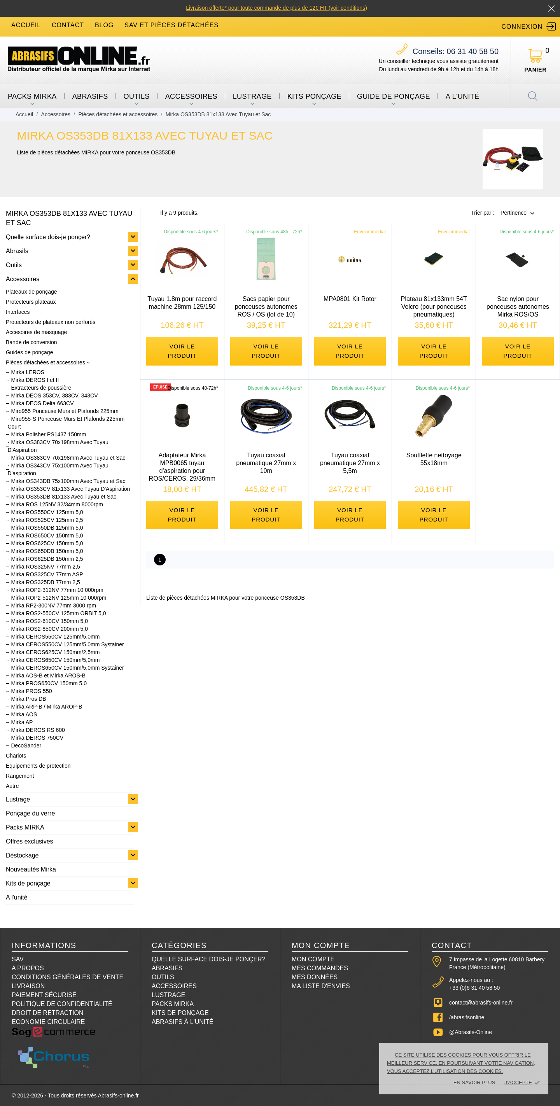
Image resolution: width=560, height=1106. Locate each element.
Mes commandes (320, 968)
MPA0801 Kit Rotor (350, 299)
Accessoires (191, 96)
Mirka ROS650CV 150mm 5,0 (47, 535)
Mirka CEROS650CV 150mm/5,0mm (55, 660)
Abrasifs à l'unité (183, 1021)
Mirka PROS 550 (31, 691)
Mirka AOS (24, 714)
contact (68, 25)
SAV (18, 959)
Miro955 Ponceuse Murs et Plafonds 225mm (64, 411)
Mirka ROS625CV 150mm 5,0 (47, 543)
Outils (137, 96)
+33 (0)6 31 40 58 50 (474, 988)
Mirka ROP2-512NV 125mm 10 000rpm (58, 598)
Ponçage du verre (30, 813)
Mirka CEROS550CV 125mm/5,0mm (55, 637)
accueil (26, 25)
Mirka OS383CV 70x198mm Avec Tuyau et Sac (68, 458)
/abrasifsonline (466, 1017)
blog (104, 25)
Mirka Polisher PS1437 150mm (48, 434)
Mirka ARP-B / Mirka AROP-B (46, 707)
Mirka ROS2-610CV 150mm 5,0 (49, 621)
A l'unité (463, 96)
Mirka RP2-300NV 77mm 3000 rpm (53, 605)
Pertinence (513, 213)
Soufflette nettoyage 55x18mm (434, 460)
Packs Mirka (173, 1004)
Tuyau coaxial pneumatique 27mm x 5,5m (350, 464)
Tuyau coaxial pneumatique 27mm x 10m (266, 464)
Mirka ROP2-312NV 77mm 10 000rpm (57, 590)
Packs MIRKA (32, 96)
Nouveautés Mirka (31, 869)
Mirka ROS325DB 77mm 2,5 (45, 582)
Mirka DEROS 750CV (37, 738)
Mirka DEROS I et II (35, 380)
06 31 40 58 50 (456, 51)
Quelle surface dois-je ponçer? (48, 237)
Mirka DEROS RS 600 (38, 730)
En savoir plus (474, 1082)
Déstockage (22, 855)
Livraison (28, 986)
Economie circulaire (48, 1021)
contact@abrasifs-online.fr (481, 1002)
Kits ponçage (314, 96)
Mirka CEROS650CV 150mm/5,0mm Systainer (67, 668)
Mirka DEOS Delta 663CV (42, 403)
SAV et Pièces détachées (171, 25)
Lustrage (252, 96)
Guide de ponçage (393, 96)
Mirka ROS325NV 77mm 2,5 (45, 567)
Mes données (315, 977)
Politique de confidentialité (62, 1004)
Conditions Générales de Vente (67, 977)
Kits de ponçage (28, 883)
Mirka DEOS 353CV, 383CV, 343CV (54, 395)
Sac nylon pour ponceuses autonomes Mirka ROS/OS (517, 307)
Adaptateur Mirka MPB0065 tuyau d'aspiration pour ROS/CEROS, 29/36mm (182, 468)
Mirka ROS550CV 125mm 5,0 (47, 512)
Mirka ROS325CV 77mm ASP (47, 574)
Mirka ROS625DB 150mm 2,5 (47, 559)
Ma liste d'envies (321, 986)
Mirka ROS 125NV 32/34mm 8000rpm (57, 504)
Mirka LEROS (27, 372)
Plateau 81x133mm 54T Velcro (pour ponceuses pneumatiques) (434, 307)
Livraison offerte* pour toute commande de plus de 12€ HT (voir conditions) (276, 8)
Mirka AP (22, 722)
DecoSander (26, 745)
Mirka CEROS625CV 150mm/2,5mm (55, 652)
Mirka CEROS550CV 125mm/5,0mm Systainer (67, 644)
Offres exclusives (29, 841)
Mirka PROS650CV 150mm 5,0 (49, 683)
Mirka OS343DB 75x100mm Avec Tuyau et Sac (68, 481)
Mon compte (313, 959)
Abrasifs (90, 96)
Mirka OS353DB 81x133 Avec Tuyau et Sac (63, 497)
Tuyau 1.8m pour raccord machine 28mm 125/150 (182, 303)
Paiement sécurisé (44, 995)
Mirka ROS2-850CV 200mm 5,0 (49, 629)
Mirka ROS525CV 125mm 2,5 (47, 520)
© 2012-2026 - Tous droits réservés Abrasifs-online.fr (75, 1095)
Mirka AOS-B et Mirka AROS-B (48, 675)
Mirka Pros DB (28, 699)
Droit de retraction (48, 1013)
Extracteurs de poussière (41, 388)
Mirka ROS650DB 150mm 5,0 (47, 551)
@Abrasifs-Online (470, 1032)
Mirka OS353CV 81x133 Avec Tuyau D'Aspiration (70, 489)
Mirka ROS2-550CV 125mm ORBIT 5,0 (58, 613)
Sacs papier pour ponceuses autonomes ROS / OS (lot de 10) (266, 307)
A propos (28, 968)
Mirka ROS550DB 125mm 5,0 (47, 528)
